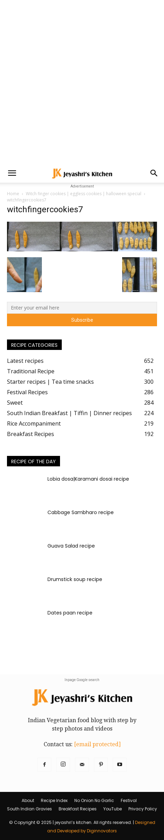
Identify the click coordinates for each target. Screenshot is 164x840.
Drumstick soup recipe (74, 579)
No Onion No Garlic (94, 800)
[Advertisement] (82, 82)
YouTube (112, 809)
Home (13, 194)
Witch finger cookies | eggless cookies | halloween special (83, 194)
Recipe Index (54, 800)
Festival (129, 800)
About (28, 800)
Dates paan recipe (69, 612)
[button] (12, 173)
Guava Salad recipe (71, 545)
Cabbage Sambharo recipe (80, 512)
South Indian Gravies (29, 809)
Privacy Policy (142, 809)
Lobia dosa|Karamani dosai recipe (88, 478)
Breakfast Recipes (78, 809)
